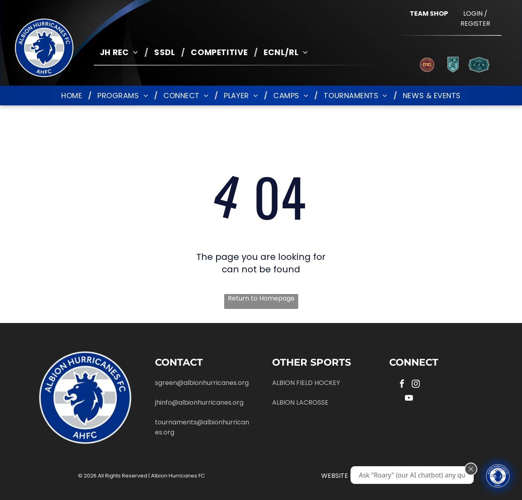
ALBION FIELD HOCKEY (306, 382)
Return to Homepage (261, 298)
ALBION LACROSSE (300, 402)
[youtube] (409, 399)
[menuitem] (121, 52)
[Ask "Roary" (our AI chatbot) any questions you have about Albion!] (498, 476)
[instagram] (416, 385)
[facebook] (402, 385)
